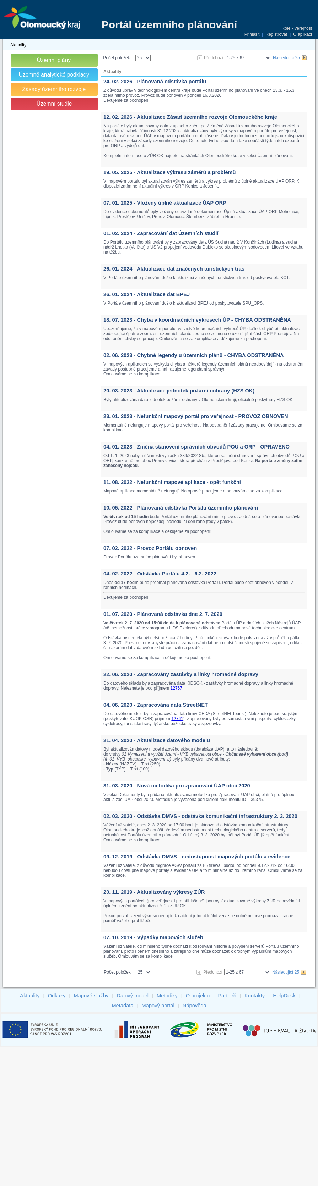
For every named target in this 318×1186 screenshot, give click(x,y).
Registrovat (276, 34)
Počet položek (116, 57)
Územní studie (54, 104)
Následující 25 (286, 57)
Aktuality (18, 45)
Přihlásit (252, 34)
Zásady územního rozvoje (54, 89)
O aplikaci (302, 34)
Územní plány (54, 60)
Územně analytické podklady (54, 75)
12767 (176, 688)
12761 (177, 718)
